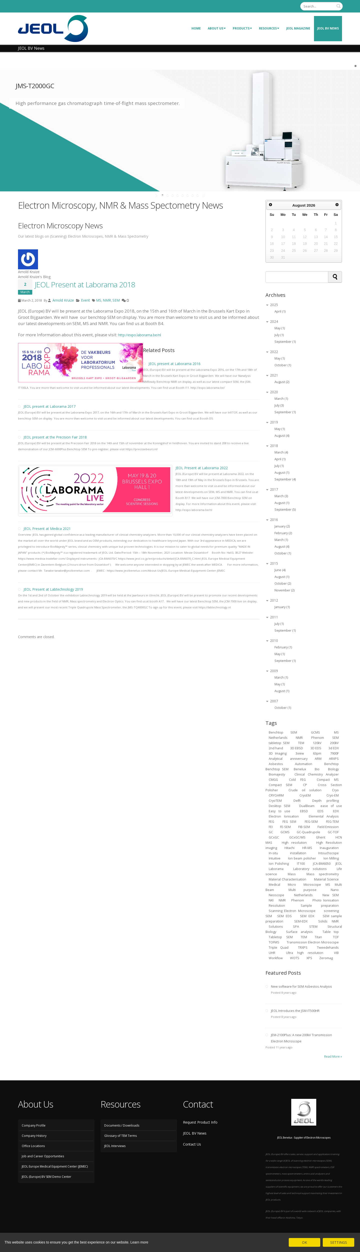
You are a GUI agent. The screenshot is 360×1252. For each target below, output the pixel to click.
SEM (116, 300)
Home (196, 28)
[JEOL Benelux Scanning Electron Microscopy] (53, 28)
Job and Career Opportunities (43, 1156)
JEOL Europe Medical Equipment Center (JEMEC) (55, 1166)
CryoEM (305, 795)
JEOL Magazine (298, 28)
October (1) (282, 365)
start (157, 194)
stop (203, 194)
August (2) (281, 382)
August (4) (281, 435)
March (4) (281, 452)
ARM (318, 759)
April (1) (280, 311)
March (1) (281, 399)
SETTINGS (338, 1242)
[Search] (321, 6)
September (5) (285, 509)
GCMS (285, 832)
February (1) (283, 647)
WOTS (294, 958)
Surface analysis (299, 932)
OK (304, 1242)
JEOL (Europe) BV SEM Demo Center (46, 1177)
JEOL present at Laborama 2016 (174, 363)
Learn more (139, 1242)
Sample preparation (320, 905)
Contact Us (192, 1144)
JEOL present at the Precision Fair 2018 (55, 437)
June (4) (280, 570)
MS (98, 300)
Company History (34, 1136)
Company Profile (34, 1125)
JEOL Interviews (115, 1146)
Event (85, 300)
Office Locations (33, 1146)
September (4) (285, 479)
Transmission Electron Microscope (313, 942)
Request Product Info (200, 1122)
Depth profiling (325, 801)
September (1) (285, 342)
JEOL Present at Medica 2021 (47, 528)
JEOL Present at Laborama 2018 (85, 284)
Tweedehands (328, 947)
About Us (217, 28)
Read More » (333, 1056)
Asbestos (276, 764)
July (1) (279, 335)
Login (291, 6)
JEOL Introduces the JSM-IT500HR (295, 1011)
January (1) (282, 607)
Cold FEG (297, 780)
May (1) (279, 328)
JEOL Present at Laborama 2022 (202, 467)
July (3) (279, 405)
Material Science (326, 879)
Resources (269, 28)
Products (242, 28)
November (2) (284, 590)
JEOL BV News (328, 28)
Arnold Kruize (63, 300)
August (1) (281, 472)
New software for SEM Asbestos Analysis (301, 986)
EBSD (304, 811)
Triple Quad (278, 947)
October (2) (282, 583)
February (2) (283, 533)
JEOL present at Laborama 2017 (50, 406)
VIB (336, 953)
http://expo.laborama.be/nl (139, 335)
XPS (309, 958)
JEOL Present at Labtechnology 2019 (53, 589)
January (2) (282, 526)
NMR (107, 300)
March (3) (281, 496)
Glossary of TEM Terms (120, 1136)
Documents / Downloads (121, 1125)
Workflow (276, 958)
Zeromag (326, 958)
